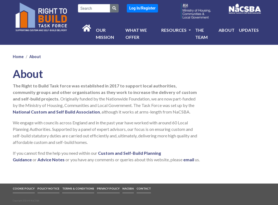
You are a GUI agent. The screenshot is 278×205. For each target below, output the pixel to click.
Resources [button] (174, 30)
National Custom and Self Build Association (56, 111)
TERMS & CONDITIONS (78, 188)
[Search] (94, 8)
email (188, 159)
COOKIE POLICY (24, 188)
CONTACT (144, 188)
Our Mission (105, 33)
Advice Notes (51, 159)
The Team (201, 33)
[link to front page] (41, 16)
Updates (249, 30)
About (227, 30)
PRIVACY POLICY (108, 188)
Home (18, 56)
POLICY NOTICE (48, 188)
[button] (142, 8)
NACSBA (128, 188)
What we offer (136, 33)
